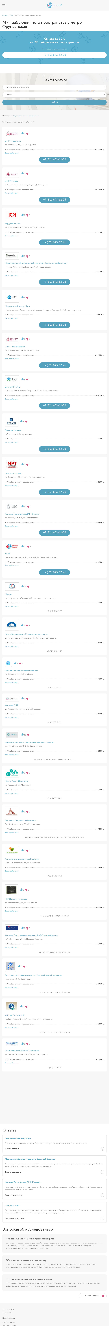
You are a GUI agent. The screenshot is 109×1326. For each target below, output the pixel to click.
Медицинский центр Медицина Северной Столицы (29, 742)
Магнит (8, 594)
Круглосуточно (19, 115)
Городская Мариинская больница (20, 820)
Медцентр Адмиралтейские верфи (21, 670)
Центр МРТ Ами (12, 387)
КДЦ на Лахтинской (14, 1015)
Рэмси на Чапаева (13, 430)
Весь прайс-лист (12, 153)
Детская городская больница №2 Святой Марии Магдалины (33, 975)
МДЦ (7, 553)
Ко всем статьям (90, 1296)
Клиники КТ (7, 1312)
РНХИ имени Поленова (16, 899)
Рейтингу (29, 122)
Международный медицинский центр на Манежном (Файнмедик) (36, 263)
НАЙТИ (54, 102)
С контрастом (33, 115)
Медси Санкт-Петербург (16, 781)
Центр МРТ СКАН (13, 473)
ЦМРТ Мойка (11, 181)
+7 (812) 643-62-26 (105, 5)
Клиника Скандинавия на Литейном (22, 859)
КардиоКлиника (12, 223)
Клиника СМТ (11, 705)
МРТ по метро (8, 1322)
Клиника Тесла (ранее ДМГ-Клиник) (22, 514)
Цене (20, 122)
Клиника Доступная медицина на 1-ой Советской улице (31, 935)
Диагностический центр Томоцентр (22, 1050)
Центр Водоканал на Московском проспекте (26, 634)
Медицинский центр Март (17, 306)
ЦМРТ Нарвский (13, 141)
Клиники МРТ (8, 1309)
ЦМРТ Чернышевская (15, 346)
